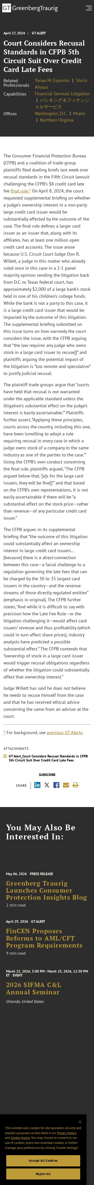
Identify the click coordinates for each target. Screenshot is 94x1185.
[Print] (75, 785)
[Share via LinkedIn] (37, 785)
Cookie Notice (20, 1142)
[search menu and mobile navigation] (90, 8)
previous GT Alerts (64, 732)
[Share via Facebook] (56, 785)
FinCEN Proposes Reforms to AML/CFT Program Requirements (44, 941)
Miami (79, 113)
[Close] (79, 1126)
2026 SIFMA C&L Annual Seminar (34, 991)
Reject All (43, 1178)
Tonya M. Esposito (52, 80)
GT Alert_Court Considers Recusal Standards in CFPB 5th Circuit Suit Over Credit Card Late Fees (48, 758)
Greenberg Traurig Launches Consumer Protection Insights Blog (46, 894)
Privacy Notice (66, 1137)
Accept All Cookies (43, 1165)
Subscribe (47, 774)
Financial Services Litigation (62, 93)
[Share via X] (47, 785)
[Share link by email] (66, 785)
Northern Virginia (56, 120)
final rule (19, 191)
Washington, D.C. (51, 113)
